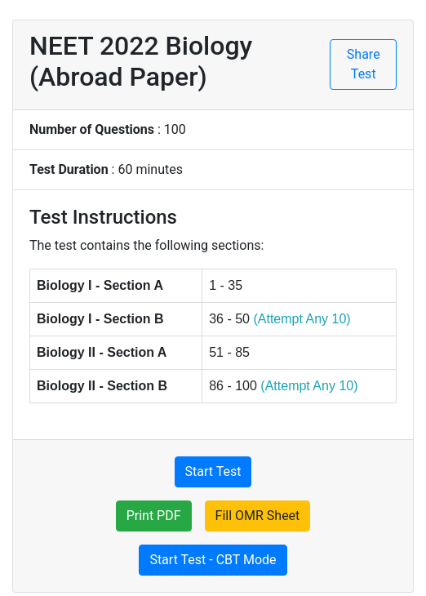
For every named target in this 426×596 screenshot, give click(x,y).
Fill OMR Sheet (257, 515)
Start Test (213, 471)
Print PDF (153, 515)
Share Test (363, 64)
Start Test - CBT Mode (212, 559)
